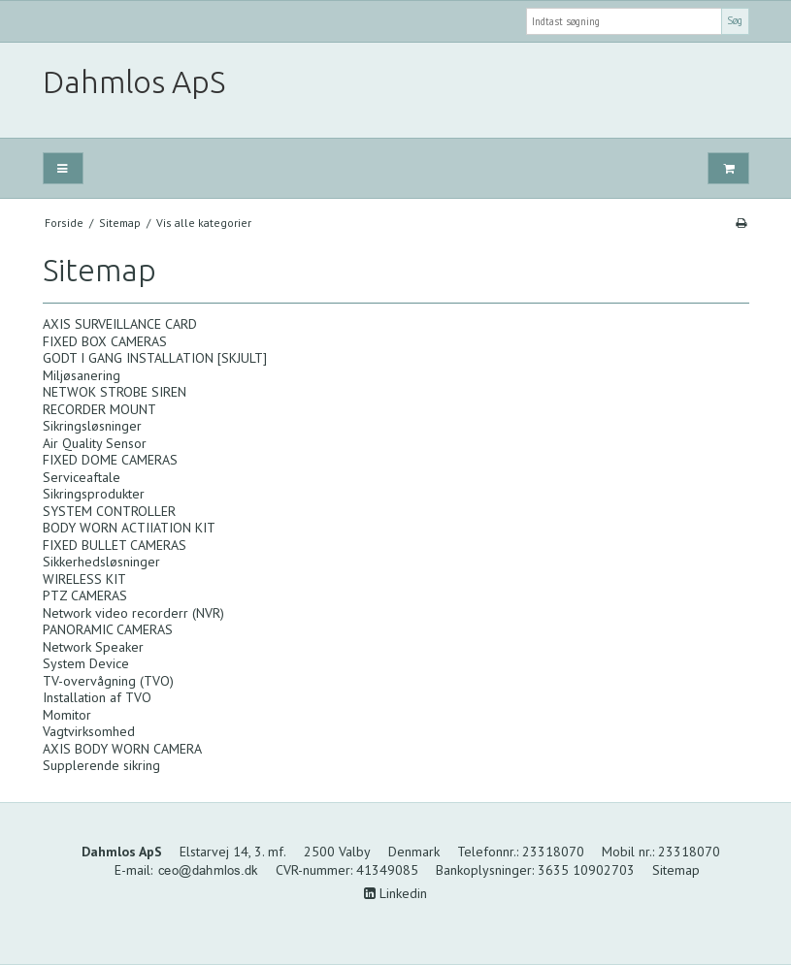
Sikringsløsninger (92, 425)
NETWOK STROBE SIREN (114, 392)
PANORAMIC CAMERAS (108, 629)
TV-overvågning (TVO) (108, 681)
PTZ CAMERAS (85, 595)
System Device (86, 663)
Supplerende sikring (101, 765)
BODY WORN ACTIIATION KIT (129, 527)
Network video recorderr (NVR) (133, 613)
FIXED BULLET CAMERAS (114, 545)
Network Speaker (93, 647)
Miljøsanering (81, 375)
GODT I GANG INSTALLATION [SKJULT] (155, 358)
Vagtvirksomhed (89, 731)
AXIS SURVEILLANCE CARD (120, 324)
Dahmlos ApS (134, 82)
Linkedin (395, 893)
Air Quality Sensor (95, 443)
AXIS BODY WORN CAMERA (122, 748)
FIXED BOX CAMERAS (105, 341)
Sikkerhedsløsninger (101, 561)
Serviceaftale (81, 477)
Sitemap (676, 870)
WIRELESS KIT (84, 579)
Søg (734, 20)
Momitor (67, 715)
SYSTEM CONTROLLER (109, 511)
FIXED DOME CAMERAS (110, 459)
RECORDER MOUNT (99, 409)
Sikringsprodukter (94, 493)
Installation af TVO (97, 697)
